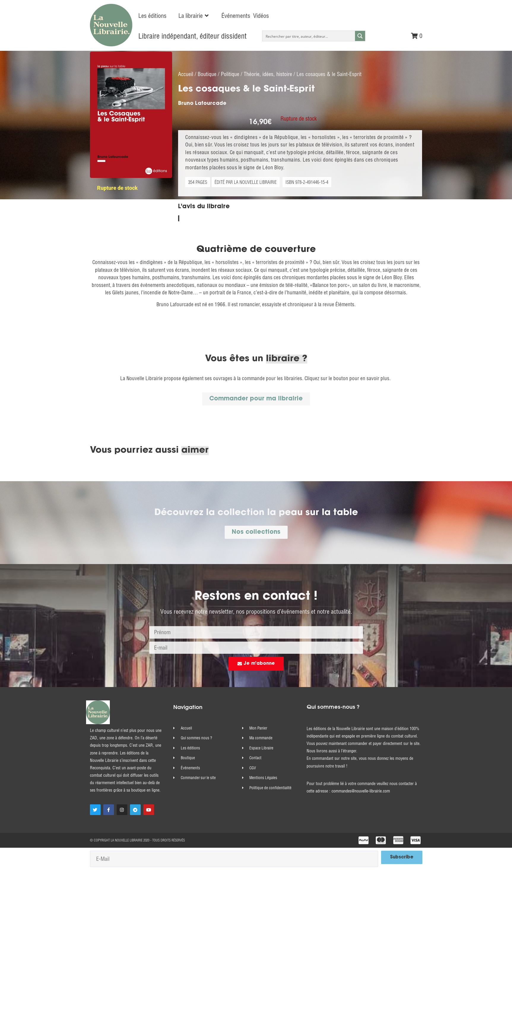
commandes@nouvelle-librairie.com (361, 799)
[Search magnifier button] (360, 36)
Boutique (207, 82)
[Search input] (309, 36)
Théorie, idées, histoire (268, 82)
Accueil (185, 82)
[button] (193, 15)
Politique (230, 82)
